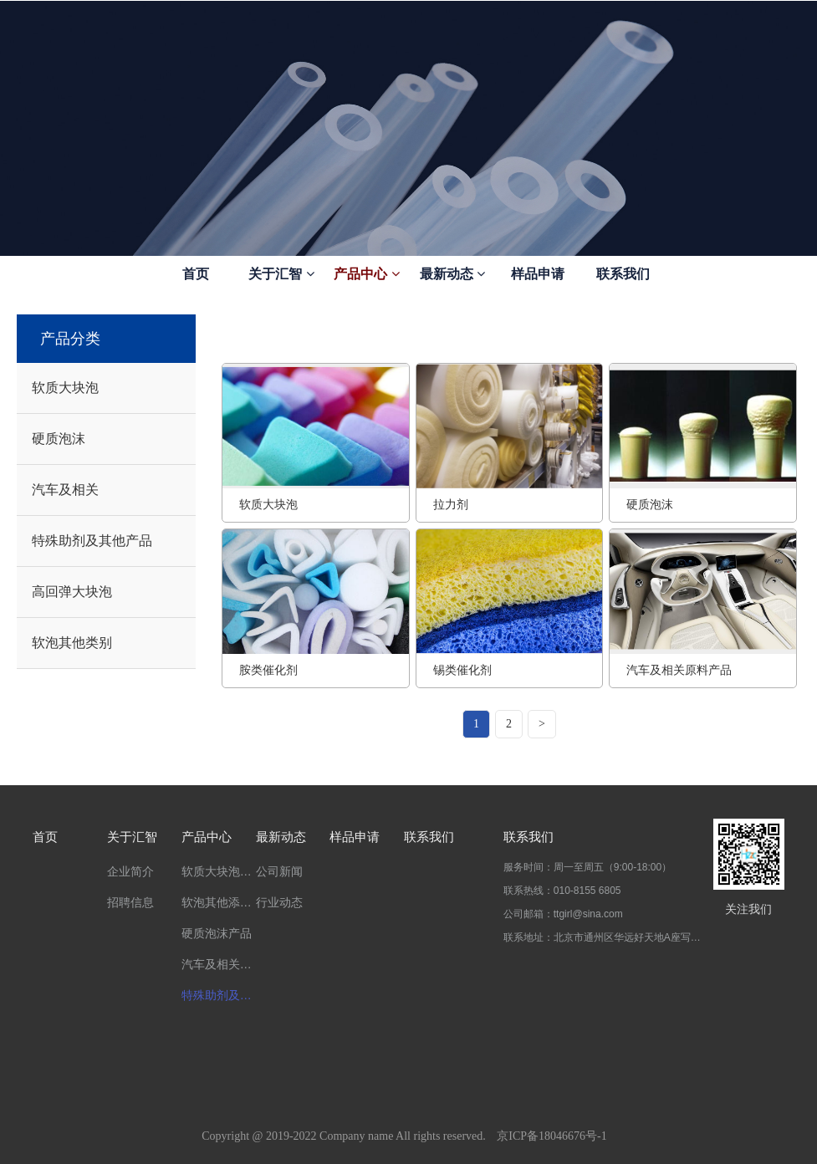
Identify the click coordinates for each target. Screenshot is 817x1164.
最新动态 (452, 274)
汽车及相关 (65, 489)
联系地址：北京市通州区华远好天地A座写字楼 (602, 937)
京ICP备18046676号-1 (551, 1136)
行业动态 (279, 902)
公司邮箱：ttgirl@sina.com (563, 914)
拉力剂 (450, 504)
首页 (195, 274)
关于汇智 (281, 274)
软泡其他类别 (72, 643)
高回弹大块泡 (72, 592)
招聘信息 (130, 902)
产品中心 (366, 274)
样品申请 (537, 274)
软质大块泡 (65, 387)
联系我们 (623, 274)
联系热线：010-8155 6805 (562, 890)
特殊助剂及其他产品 (92, 541)
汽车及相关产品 (218, 964)
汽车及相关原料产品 (679, 669)
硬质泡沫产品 (216, 933)
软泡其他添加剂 (218, 902)
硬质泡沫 (58, 438)
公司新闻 (279, 871)
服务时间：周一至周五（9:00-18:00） (587, 867)
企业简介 (130, 871)
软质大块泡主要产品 (218, 871)
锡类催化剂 (462, 669)
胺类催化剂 (268, 669)
